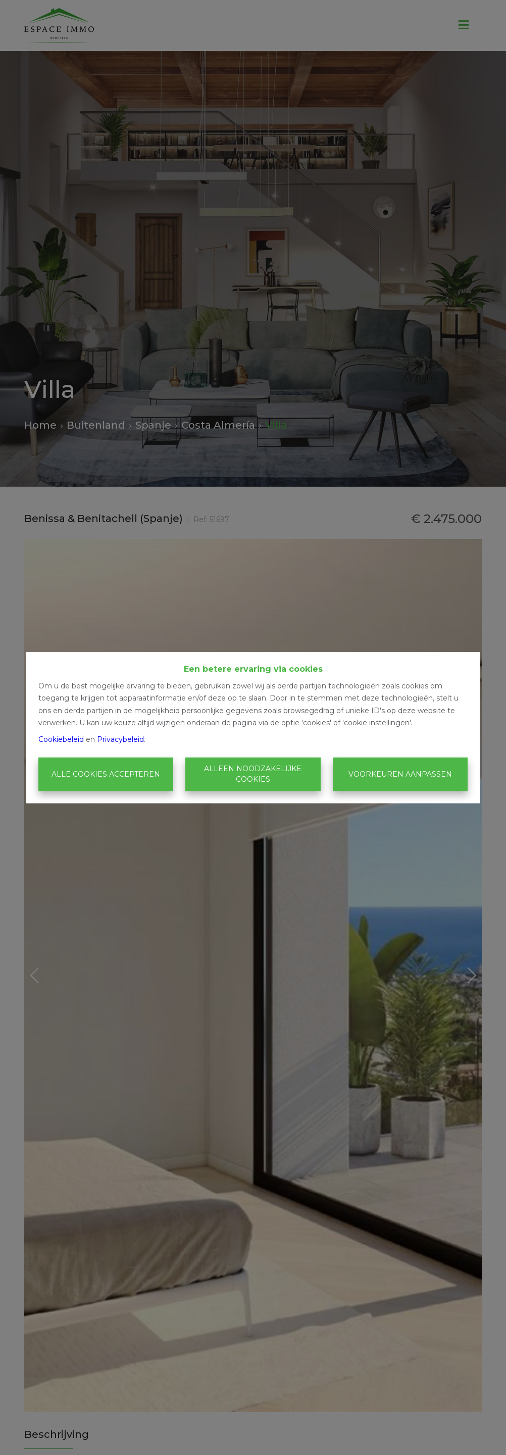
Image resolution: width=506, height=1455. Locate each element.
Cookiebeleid (61, 739)
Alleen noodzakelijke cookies (252, 774)
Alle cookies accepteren (106, 774)
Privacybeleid (120, 739)
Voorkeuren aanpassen (400, 774)
